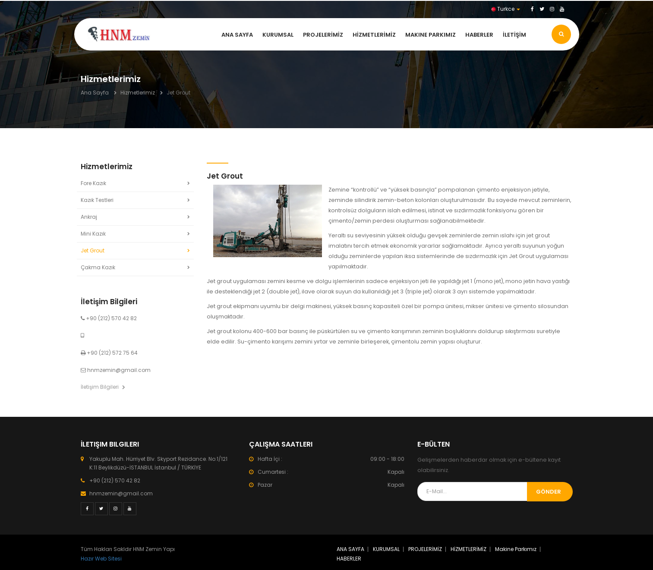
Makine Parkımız (430, 35)
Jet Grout (92, 250)
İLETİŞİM (514, 35)
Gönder (548, 492)
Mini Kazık (93, 233)
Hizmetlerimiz (137, 92)
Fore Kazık (93, 183)
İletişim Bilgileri (103, 386)
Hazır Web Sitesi (101, 558)
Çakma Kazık (98, 267)
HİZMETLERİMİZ (374, 35)
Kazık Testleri (97, 200)
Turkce (505, 9)
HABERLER (479, 35)
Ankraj (89, 216)
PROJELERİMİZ (323, 35)
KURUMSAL (277, 35)
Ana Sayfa (95, 92)
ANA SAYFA (237, 35)
